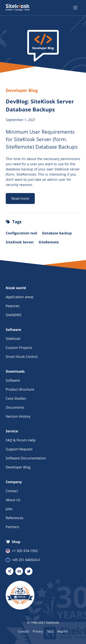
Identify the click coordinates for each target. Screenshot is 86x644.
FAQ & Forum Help (21, 440)
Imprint (62, 631)
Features (12, 306)
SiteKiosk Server (20, 242)
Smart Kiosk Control (22, 356)
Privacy (38, 631)
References (15, 518)
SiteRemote (49, 242)
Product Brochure (20, 389)
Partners (12, 527)
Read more (20, 198)
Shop (13, 542)
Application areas (20, 297)
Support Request (19, 449)
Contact (12, 491)
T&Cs (50, 631)
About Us (13, 500)
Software (13, 380)
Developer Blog (18, 467)
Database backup (57, 233)
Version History (18, 416)
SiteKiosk (13, 338)
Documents (15, 407)
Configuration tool (21, 233)
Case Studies (16, 398)
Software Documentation (26, 458)
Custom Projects (19, 347)
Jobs (9, 509)
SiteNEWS (13, 315)
